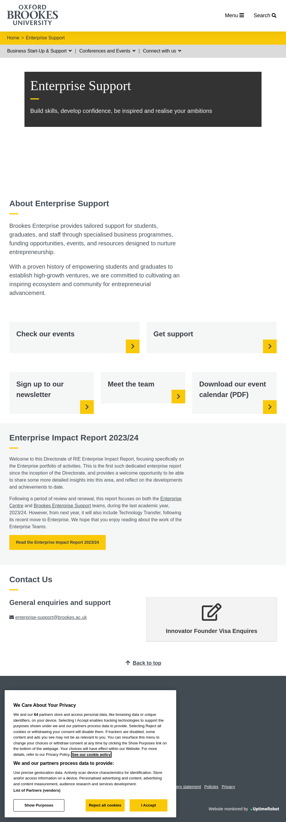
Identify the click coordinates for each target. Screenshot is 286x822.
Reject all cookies (105, 805)
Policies (211, 786)
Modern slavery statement (177, 786)
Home (13, 37)
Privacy (228, 786)
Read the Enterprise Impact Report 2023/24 (57, 542)
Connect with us (162, 50)
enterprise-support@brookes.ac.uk (51, 617)
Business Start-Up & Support (39, 50)
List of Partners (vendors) (37, 790)
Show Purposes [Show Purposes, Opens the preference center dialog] (38, 805)
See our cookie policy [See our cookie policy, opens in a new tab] (91, 754)
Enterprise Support (45, 37)
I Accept (148, 805)
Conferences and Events (107, 50)
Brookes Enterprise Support (62, 505)
